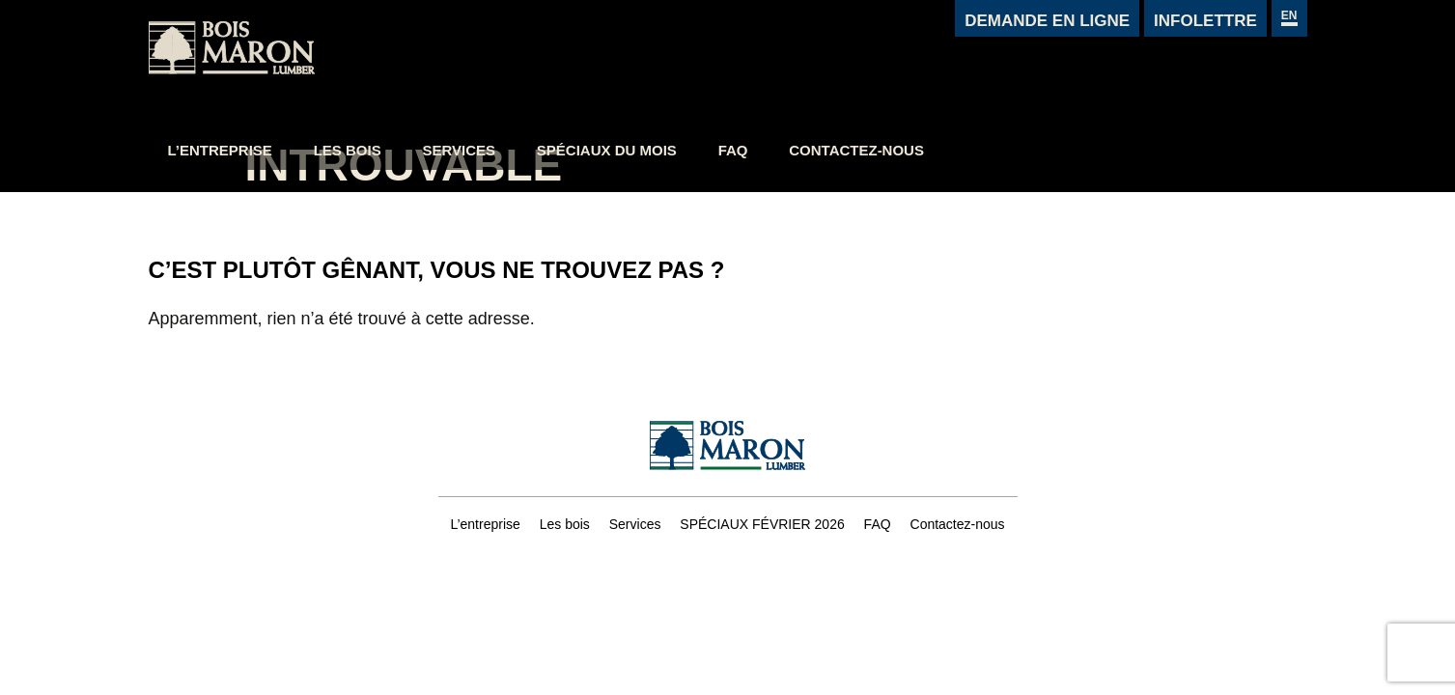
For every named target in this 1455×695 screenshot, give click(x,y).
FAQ (926, 65)
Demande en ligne (1047, 21)
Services (651, 65)
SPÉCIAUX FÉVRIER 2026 (762, 524)
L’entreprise (412, 65)
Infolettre (1205, 21)
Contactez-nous (1049, 65)
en (1289, 15)
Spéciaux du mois (800, 65)
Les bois (540, 65)
